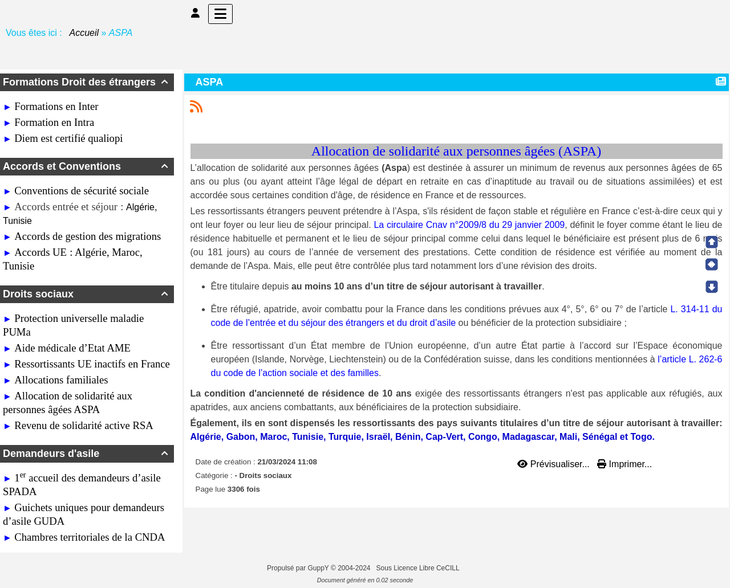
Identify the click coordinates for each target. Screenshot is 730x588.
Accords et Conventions (87, 166)
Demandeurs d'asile (87, 453)
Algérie (140, 207)
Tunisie (17, 221)
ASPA (211, 82)
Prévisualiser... (554, 464)
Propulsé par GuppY (299, 568)
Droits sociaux (87, 294)
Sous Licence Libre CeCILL (418, 568)
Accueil (84, 33)
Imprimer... (624, 464)
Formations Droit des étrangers (87, 82)
